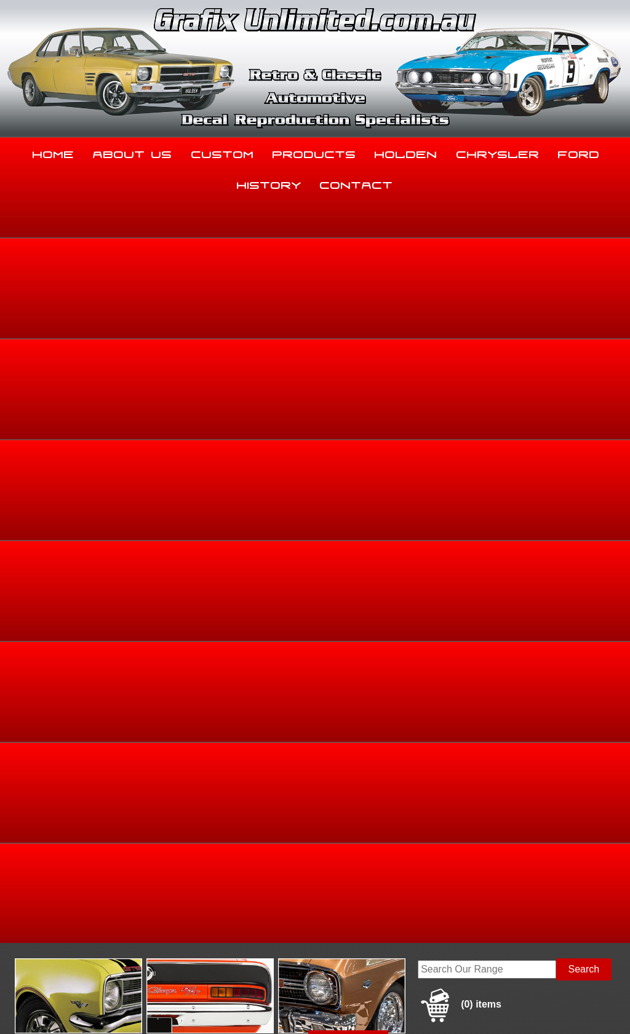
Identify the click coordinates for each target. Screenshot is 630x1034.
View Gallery (348, 296)
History (269, 183)
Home (53, 152)
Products (314, 152)
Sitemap (18, 1004)
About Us (132, 152)
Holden (406, 152)
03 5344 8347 (36, 904)
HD (612, 387)
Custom (222, 152)
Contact (356, 183)
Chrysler (498, 152)
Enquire (399, 576)
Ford (579, 152)
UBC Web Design (348, 1004)
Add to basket (399, 549)
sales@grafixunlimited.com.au (72, 934)
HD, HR (585, 387)
